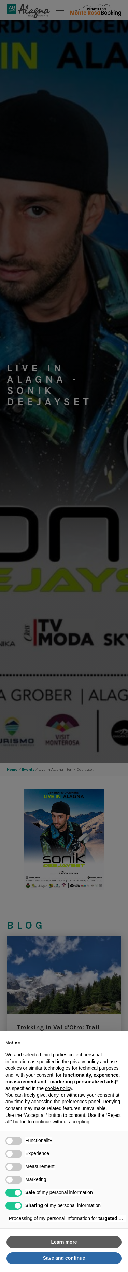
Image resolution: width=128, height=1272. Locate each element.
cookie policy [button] (58, 1088)
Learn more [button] (64, 1242)
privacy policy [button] (84, 1061)
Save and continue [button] (64, 1258)
